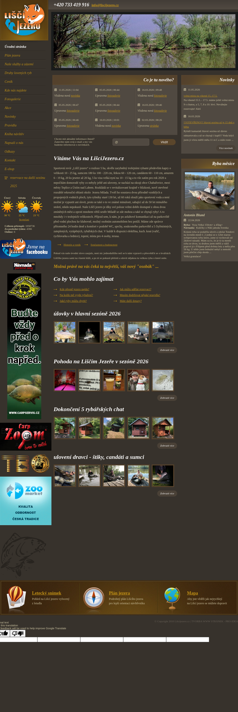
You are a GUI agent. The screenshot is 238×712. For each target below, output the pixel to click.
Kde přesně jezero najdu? (74, 289)
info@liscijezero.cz (105, 5)
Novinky (10, 116)
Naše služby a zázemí (19, 64)
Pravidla (10, 125)
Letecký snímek (46, 593)
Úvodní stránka (15, 47)
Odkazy (10, 151)
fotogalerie (73, 110)
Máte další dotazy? (131, 301)
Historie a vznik (72, 244)
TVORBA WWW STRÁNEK (207, 621)
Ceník (9, 81)
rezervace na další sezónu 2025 (27, 182)
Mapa (192, 593)
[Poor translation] (17, 633)
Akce (8, 108)
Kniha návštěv (14, 134)
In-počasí (24, 219)
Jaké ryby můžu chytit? (73, 301)
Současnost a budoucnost (103, 244)
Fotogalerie (13, 99)
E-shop (9, 169)
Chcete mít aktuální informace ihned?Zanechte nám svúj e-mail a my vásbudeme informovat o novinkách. (74, 141)
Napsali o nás (14, 143)
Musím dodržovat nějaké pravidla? (140, 295)
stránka (154, 125)
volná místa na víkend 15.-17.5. (200, 95)
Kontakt (10, 160)
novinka (75, 95)
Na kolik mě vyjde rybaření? (76, 295)
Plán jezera (12, 55)
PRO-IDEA (232, 621)
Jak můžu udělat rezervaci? (135, 289)
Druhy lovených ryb (18, 73)
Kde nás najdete (15, 90)
